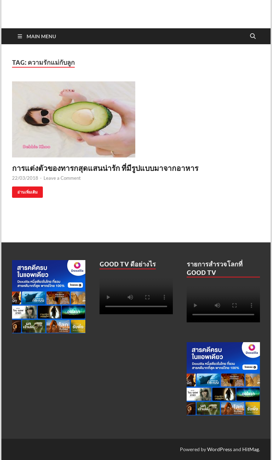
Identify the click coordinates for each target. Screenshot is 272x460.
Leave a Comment (62, 178)
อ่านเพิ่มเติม (25, 190)
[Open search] (253, 36)
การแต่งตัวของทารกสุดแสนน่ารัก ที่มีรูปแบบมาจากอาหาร (105, 167)
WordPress (219, 449)
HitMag (250, 449)
